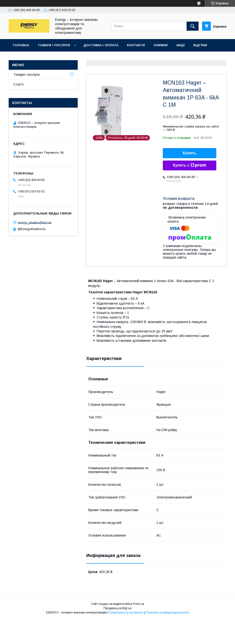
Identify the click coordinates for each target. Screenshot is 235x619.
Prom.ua (138, 604)
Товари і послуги (54, 45)
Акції (180, 45)
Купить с (189, 165)
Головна (21, 45)
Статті (18, 84)
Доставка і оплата (100, 45)
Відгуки (200, 45)
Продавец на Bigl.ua (117, 608)
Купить (189, 153)
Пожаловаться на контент (126, 612)
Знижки (160, 45)
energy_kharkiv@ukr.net (34, 222)
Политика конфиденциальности (167, 612)
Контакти (136, 45)
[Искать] (193, 26)
